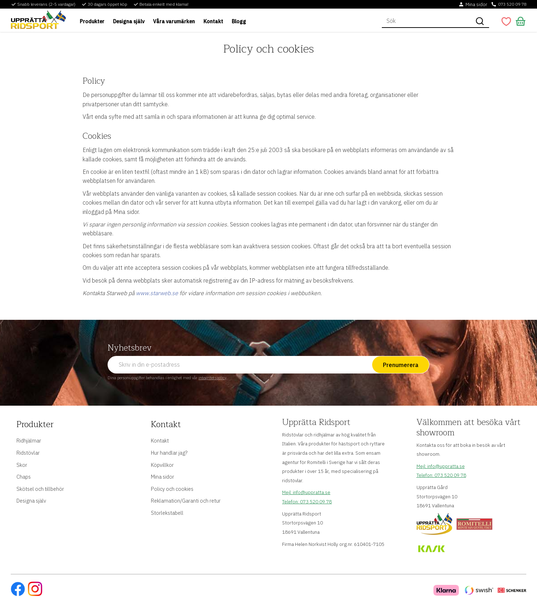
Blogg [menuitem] (239, 21)
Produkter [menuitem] (92, 21)
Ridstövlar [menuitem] (28, 452)
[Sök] (480, 21)
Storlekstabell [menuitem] (167, 512)
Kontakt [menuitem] (213, 21)
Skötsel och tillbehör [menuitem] (40, 488)
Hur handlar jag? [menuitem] (169, 452)
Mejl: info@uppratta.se (306, 492)
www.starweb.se (157, 293)
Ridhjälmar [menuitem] (28, 440)
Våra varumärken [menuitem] (174, 21)
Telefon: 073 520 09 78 (307, 501)
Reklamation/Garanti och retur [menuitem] (186, 500)
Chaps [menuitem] (23, 476)
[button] (506, 21)
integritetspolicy (212, 377)
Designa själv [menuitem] (128, 21)
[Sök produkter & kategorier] (426, 21)
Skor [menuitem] (21, 464)
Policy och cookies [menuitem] (172, 488)
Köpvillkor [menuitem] (162, 464)
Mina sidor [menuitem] (162, 476)
